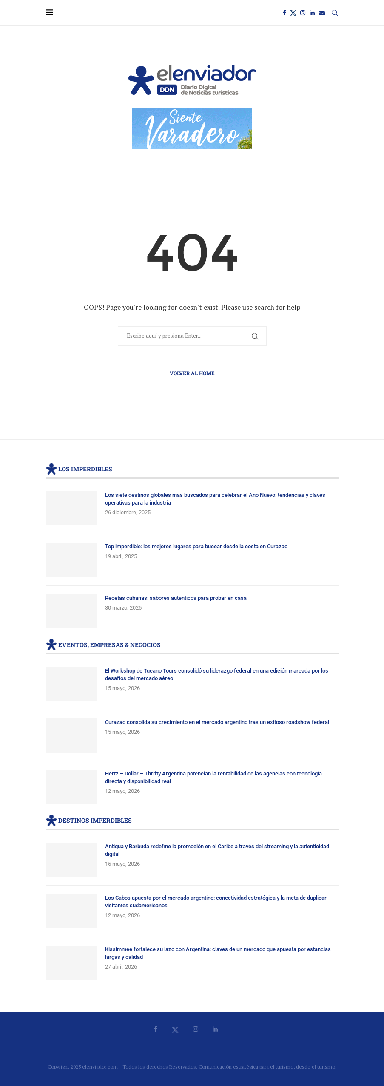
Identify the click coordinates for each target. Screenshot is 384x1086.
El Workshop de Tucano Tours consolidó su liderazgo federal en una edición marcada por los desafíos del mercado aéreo (216, 674)
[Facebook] (284, 12)
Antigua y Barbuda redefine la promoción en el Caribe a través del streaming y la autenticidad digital (217, 850)
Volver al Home (192, 373)
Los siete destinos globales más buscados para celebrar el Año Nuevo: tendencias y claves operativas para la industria (215, 499)
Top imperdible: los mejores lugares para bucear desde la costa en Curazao (196, 546)
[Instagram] (302, 12)
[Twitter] (293, 12)
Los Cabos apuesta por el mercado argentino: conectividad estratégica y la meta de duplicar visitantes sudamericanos (216, 902)
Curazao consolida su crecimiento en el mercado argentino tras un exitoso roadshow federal (217, 722)
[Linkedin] (312, 12)
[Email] (322, 12)
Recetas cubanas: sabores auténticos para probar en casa (176, 598)
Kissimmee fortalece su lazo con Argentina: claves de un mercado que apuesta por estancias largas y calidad (218, 953)
